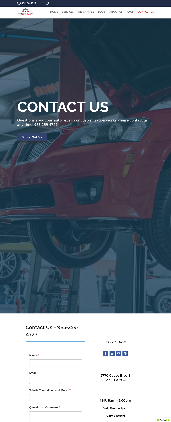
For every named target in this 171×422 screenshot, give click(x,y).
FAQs (130, 12)
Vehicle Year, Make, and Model (50, 390)
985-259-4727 (46, 124)
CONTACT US (146, 12)
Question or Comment (44, 407)
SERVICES (68, 12)
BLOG (101, 12)
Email (34, 372)
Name (34, 355)
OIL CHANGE (86, 12)
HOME (54, 12)
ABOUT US (116, 12)
